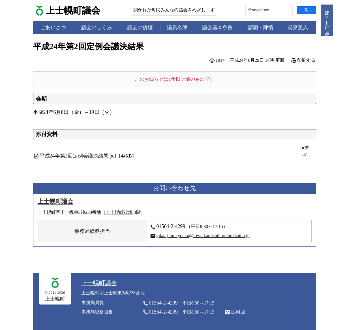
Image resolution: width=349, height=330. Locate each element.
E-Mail (238, 312)
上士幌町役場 (119, 212)
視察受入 (298, 27)
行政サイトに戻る (326, 20)
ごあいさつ (53, 27)
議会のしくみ (96, 27)
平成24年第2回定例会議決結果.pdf (78, 156)
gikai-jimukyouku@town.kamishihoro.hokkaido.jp (202, 235)
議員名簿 (177, 27)
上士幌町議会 (73, 11)
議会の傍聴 (140, 27)
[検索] (268, 10)
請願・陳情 (260, 27)
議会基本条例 (217, 27)
